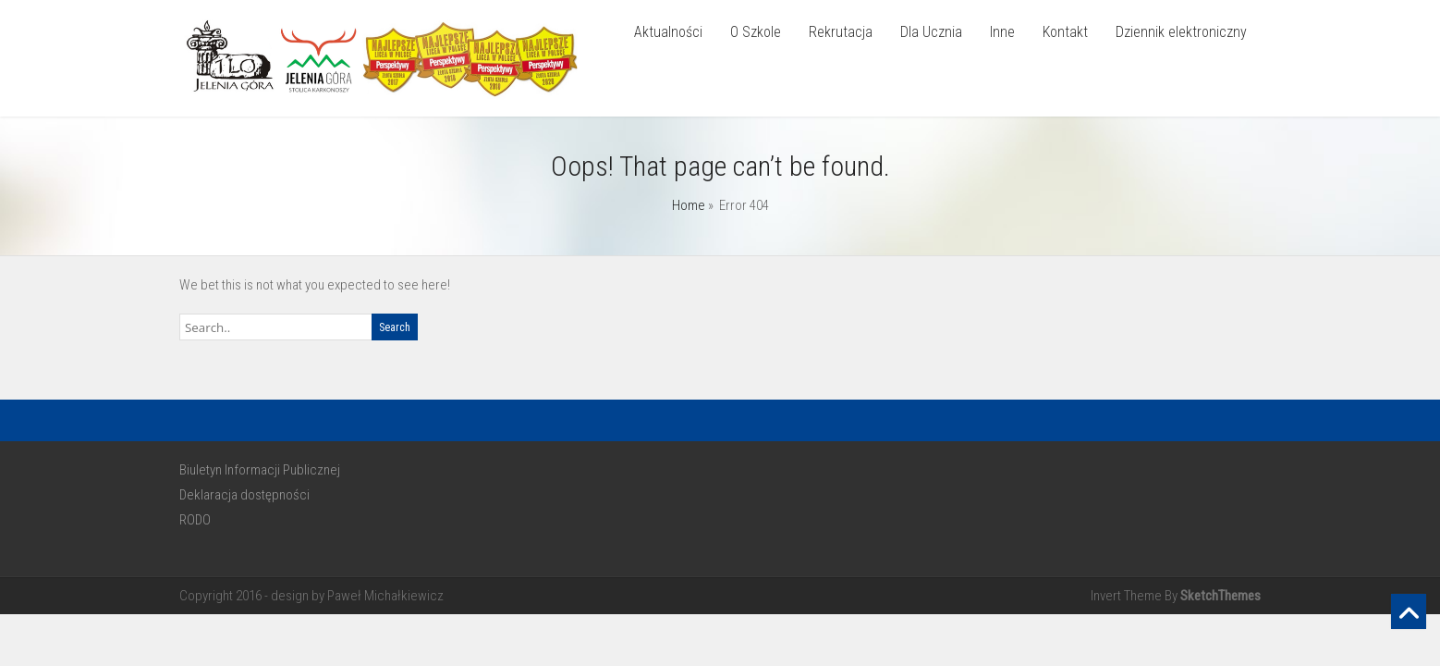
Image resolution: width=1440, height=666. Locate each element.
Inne (1002, 32)
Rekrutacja (841, 32)
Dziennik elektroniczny (1181, 32)
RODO (195, 520)
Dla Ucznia (931, 32)
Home (688, 205)
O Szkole (755, 32)
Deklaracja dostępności (244, 495)
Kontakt (1065, 32)
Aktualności (668, 32)
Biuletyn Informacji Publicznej (259, 470)
